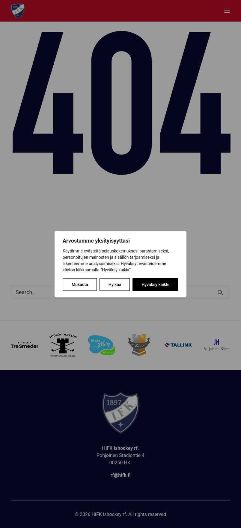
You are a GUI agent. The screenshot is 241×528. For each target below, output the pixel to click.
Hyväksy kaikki (155, 284)
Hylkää (115, 284)
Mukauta (80, 284)
